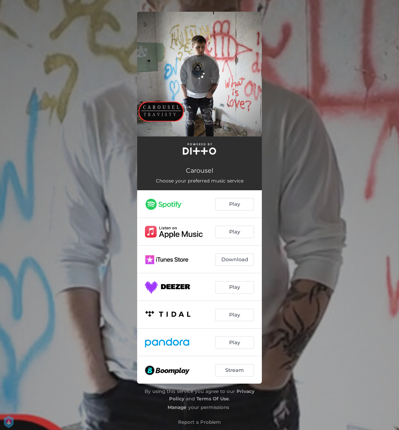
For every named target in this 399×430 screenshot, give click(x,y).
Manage (177, 407)
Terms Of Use (212, 399)
